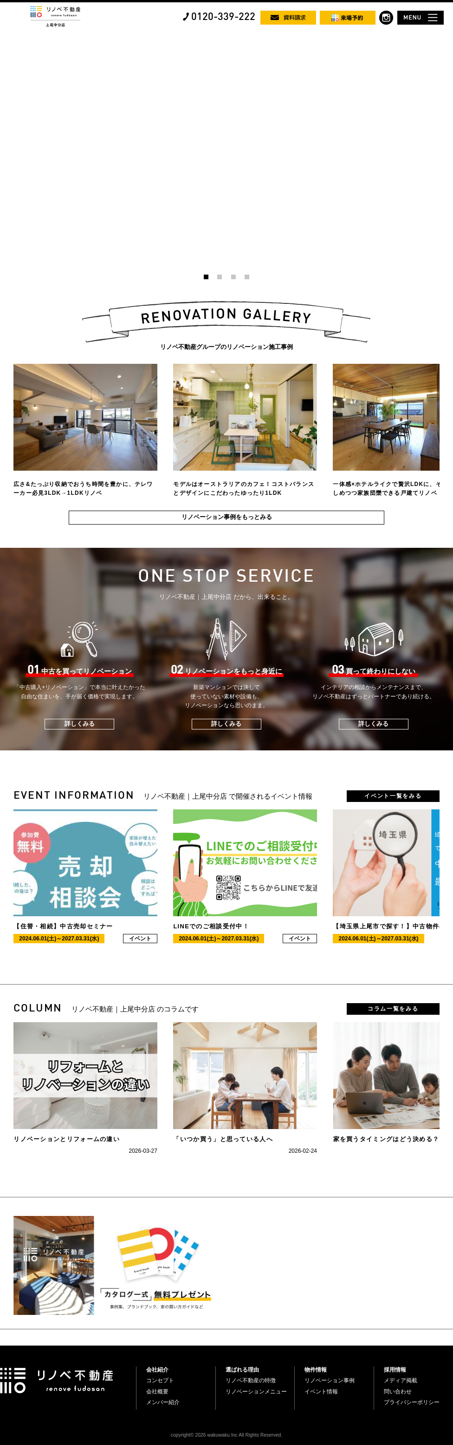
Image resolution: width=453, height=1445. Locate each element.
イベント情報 (321, 1391)
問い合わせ (398, 1391)
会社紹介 (157, 1370)
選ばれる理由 (242, 1370)
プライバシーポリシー (412, 1402)
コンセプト (160, 1380)
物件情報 (315, 1370)
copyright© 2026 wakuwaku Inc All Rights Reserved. (226, 1435)
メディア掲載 (400, 1380)
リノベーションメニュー (256, 1391)
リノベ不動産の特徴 (251, 1380)
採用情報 (395, 1370)
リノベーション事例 (329, 1380)
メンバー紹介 (163, 1402)
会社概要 (157, 1391)
